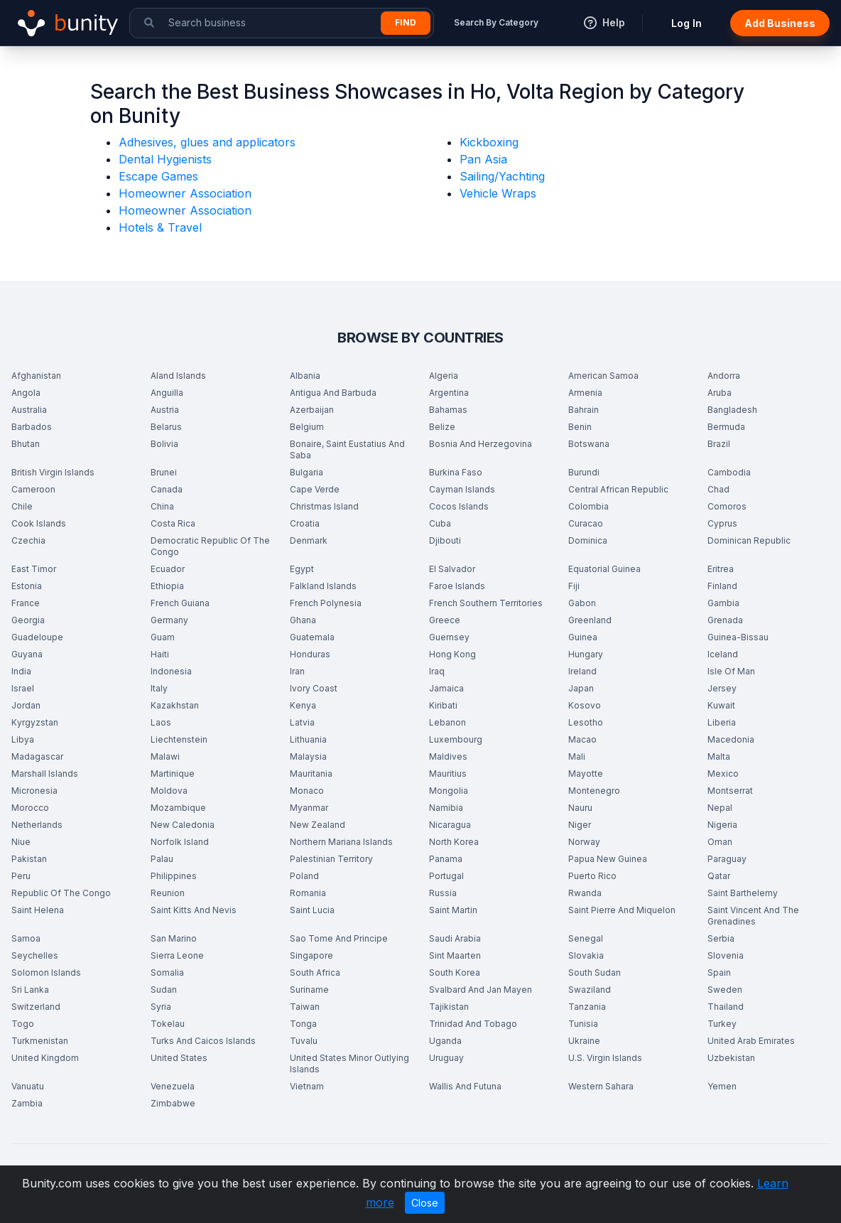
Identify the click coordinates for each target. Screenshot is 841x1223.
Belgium (307, 426)
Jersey (722, 688)
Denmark (308, 540)
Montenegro (594, 790)
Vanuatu (27, 1086)
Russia (443, 893)
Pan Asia (483, 159)
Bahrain (583, 409)
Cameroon (33, 489)
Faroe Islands (457, 586)
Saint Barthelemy (742, 893)
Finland (722, 586)
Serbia (720, 938)
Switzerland (35, 1006)
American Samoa (603, 375)
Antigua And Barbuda (333, 392)
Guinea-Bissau (738, 637)
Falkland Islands (323, 586)
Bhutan (25, 443)
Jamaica (446, 688)
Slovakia (586, 955)
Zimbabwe (173, 1103)
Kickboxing (489, 142)
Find (405, 22)
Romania (308, 893)
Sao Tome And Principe (339, 938)
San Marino (174, 938)
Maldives (448, 756)
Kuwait (721, 705)
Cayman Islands (462, 489)
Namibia (446, 807)
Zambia (27, 1103)
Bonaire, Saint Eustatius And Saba (347, 449)
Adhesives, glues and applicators (207, 142)
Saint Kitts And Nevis (194, 910)
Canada (167, 489)
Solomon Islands (46, 972)
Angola (25, 392)
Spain (719, 972)
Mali (576, 756)
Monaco (307, 790)
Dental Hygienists (165, 159)
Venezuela (173, 1086)
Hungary (585, 654)
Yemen (722, 1086)
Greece (444, 620)
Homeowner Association (185, 193)
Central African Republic (618, 489)
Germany (169, 620)
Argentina (449, 392)
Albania (305, 375)
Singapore (311, 955)
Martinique (173, 773)
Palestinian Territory (331, 858)
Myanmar (309, 807)
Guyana (27, 654)
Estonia (26, 586)
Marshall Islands (44, 773)
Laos (161, 722)
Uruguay (446, 1057)
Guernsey (449, 637)
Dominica (587, 540)
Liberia (721, 722)
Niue (21, 841)
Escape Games (158, 176)
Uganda (445, 1040)
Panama (445, 858)
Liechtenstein (179, 739)
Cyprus (722, 523)
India (21, 671)
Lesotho (585, 722)
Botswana (588, 443)
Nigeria (722, 824)
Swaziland (589, 989)
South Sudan (594, 972)
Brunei (164, 472)
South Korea (454, 972)
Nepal (719, 807)
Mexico (723, 773)
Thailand (725, 1006)
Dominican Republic (749, 540)
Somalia (167, 972)
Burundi (583, 472)
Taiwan (305, 1006)
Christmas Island (324, 506)
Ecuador (168, 569)
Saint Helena (37, 910)
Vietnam (307, 1086)
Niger (579, 824)
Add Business (779, 23)
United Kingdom (45, 1057)
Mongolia (448, 790)
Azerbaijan (312, 409)
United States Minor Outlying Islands (349, 1063)
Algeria (443, 375)
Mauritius (448, 773)
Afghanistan (36, 375)
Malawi (165, 756)
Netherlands (37, 824)
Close (424, 1203)
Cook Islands (38, 523)
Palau (162, 858)
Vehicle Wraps (498, 193)
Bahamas (448, 409)
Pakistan (29, 858)
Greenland (590, 620)
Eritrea (720, 569)
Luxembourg (455, 739)
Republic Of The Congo (61, 893)
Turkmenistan (39, 1040)
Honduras (310, 654)
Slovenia (725, 955)
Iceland (722, 654)
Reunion (168, 893)
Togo (22, 1023)
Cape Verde (315, 489)
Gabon (582, 603)
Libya (22, 739)
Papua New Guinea (607, 858)
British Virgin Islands (52, 472)
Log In (686, 23)
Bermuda (726, 426)
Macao (582, 739)
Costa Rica (173, 523)
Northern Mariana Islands (341, 841)
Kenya (303, 705)
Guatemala (312, 637)
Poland (304, 876)
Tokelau (168, 1023)
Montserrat (730, 790)
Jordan (25, 705)
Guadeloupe (37, 637)
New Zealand (317, 824)
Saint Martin (453, 910)
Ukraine (584, 1040)
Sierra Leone (177, 955)
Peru (21, 876)
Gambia (723, 603)
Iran (297, 671)
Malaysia (308, 756)
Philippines (174, 876)
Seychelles (34, 955)
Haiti (160, 654)
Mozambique (178, 807)
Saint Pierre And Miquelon (621, 910)
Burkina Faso (455, 472)
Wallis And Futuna (465, 1086)
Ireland (582, 671)
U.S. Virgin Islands (605, 1057)
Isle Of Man (731, 671)
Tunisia (583, 1023)
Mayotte (585, 773)
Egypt (302, 569)
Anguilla (167, 392)
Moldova (169, 790)
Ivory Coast (313, 688)
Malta (718, 756)
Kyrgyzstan (34, 722)
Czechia (28, 540)
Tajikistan (449, 1006)
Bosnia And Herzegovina (480, 443)
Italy (159, 688)
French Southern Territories (486, 603)
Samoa (25, 938)
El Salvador (452, 569)
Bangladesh (732, 409)
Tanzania (587, 1006)
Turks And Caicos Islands (203, 1040)
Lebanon (447, 722)
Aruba (719, 392)
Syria (161, 1006)
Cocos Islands (459, 506)
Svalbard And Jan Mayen (480, 989)
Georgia (28, 620)
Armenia (585, 392)
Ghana (303, 620)
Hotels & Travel (160, 227)
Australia (29, 409)
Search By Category (496, 22)
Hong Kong (452, 654)
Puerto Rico (592, 876)
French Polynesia (326, 603)
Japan (581, 688)
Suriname (309, 989)
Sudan (164, 989)
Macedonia (730, 739)
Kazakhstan (175, 705)
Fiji (574, 586)
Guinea (582, 637)
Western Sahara (601, 1086)
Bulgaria (306, 472)
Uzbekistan (731, 1057)
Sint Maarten (455, 955)
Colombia (588, 506)
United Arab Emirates (751, 1040)
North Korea (454, 841)
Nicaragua (450, 824)
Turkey (722, 1023)
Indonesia (171, 671)
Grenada (725, 620)
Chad (718, 489)
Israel (22, 688)
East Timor (33, 569)
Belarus (166, 426)
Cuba (440, 523)
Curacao (585, 523)
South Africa (315, 972)
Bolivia (164, 443)
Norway (584, 841)
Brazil (718, 443)
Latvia (302, 722)
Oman (719, 841)
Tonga (303, 1023)
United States (179, 1057)
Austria (165, 409)
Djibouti (445, 540)
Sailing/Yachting (502, 176)
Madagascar (37, 756)
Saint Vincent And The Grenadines (753, 916)
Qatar (718, 876)
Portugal (446, 876)
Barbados (31, 426)
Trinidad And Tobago (473, 1023)
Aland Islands (178, 375)
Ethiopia (167, 586)
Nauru (580, 807)
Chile (22, 506)
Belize (442, 426)
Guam (163, 637)
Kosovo (584, 705)
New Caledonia (183, 824)
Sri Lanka (30, 989)
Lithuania (308, 739)
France (25, 603)
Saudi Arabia (455, 938)
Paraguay (727, 858)
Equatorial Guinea (604, 569)
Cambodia (729, 472)
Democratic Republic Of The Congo (210, 546)
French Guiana (180, 603)
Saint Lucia (312, 910)
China (162, 506)
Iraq (437, 671)
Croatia (305, 523)
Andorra (723, 375)
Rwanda (585, 893)
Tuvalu (304, 1040)
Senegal (585, 938)
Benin (580, 426)
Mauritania (311, 773)
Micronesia (34, 790)
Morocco (30, 807)
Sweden (724, 989)
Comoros (727, 506)
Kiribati (443, 705)
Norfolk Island (180, 841)
